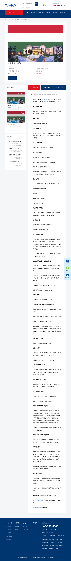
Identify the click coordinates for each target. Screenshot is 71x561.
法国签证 (51, 548)
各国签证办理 (18, 20)
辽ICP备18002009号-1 (35, 557)
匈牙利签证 (26, 20)
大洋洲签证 (9, 536)
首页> (12, 20)
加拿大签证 (34, 7)
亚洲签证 (8, 532)
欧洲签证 (8, 526)
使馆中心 (26, 523)
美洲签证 (8, 529)
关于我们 (35, 523)
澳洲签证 (61, 545)
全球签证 (9, 523)
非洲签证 (8, 539)
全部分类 (11, 12)
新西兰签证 (44, 548)
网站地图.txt (44, 557)
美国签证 (28, 7)
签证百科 (18, 523)
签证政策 (25, 529)
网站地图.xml (51, 557)
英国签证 (57, 548)
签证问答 (17, 529)
